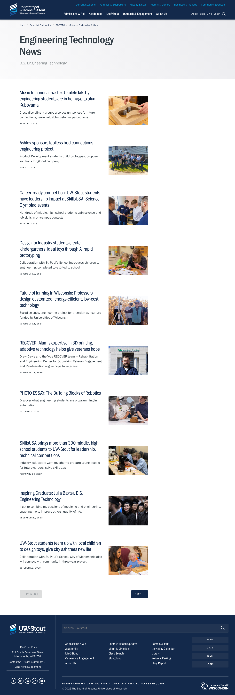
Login (217, 13)
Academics (71, 649)
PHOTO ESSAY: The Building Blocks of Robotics (60, 393)
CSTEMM (60, 25)
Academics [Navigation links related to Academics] (95, 14)
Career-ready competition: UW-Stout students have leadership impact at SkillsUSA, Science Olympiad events (60, 199)
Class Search (116, 653)
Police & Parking (161, 658)
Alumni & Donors (160, 4)
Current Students (86, 4)
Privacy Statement (33, 662)
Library (156, 653)
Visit (202, 13)
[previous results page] (31, 594)
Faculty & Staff (138, 4)
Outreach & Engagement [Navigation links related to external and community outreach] (137, 14)
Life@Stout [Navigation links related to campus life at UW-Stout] (112, 14)
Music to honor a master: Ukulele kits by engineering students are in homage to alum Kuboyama (58, 99)
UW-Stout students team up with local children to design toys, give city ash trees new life (60, 546)
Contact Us (15, 662)
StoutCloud (115, 658)
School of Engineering (40, 25)
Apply (194, 13)
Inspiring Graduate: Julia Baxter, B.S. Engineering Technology (51, 496)
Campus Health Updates (123, 644)
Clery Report (159, 663)
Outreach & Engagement (79, 658)
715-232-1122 (27, 648)
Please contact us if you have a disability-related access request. (113, 683)
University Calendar (163, 649)
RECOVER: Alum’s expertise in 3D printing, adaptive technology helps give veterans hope (60, 346)
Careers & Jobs (160, 644)
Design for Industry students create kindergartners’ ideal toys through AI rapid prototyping (56, 249)
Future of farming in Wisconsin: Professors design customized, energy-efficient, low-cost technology (59, 299)
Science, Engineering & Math (84, 25)
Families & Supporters (113, 4)
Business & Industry (185, 4)
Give (209, 13)
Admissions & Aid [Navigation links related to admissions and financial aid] (74, 14)
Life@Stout (71, 653)
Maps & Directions (119, 649)
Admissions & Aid (75, 644)
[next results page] (139, 594)
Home (22, 25)
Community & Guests (213, 4)
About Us (161, 14)
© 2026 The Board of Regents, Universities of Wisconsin (94, 688)
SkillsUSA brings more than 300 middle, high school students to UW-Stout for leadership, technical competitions (59, 449)
